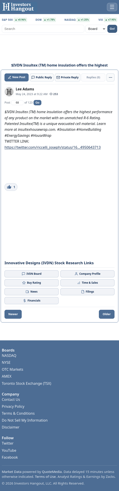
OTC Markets (12, 369)
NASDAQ (9, 355)
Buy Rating (31, 283)
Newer (13, 314)
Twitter (7, 443)
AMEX (6, 376)
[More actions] (110, 77)
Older (107, 314)
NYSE (6, 362)
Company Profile (87, 274)
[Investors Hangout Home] (18, 7)
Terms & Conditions (18, 413)
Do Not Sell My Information (25, 420)
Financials (31, 300)
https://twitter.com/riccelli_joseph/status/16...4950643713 (52, 147)
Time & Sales (87, 283)
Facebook (10, 457)
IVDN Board (31, 274)
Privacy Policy (13, 406)
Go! (112, 28)
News (31, 291)
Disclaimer (10, 427)
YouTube (9, 450)
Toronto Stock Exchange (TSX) (26, 383)
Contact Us (11, 399)
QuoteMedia (52, 471)
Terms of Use (45, 476)
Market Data (11, 471)
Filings (87, 291)
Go (37, 102)
